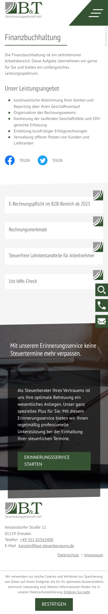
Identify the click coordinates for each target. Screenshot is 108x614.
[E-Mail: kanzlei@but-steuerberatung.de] (101, 321)
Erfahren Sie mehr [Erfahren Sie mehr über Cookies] (77, 592)
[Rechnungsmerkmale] (54, 230)
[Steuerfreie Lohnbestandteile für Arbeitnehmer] (54, 256)
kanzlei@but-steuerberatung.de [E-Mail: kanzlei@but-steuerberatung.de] (46, 545)
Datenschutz (68, 554)
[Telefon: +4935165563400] (36, 539)
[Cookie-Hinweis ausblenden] (54, 604)
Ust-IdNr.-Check (23, 281)
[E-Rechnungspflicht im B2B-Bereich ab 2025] (54, 205)
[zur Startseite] (23, 10)
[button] (101, 305)
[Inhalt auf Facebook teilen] (21, 160)
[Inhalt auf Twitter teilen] (54, 160)
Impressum (93, 554)
